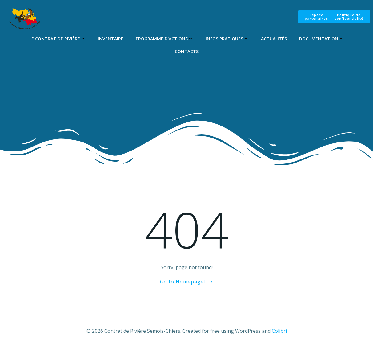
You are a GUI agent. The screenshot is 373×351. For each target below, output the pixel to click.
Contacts (186, 52)
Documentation (321, 39)
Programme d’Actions (164, 39)
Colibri (279, 332)
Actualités (274, 39)
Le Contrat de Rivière (57, 39)
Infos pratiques (227, 39)
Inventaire (110, 39)
